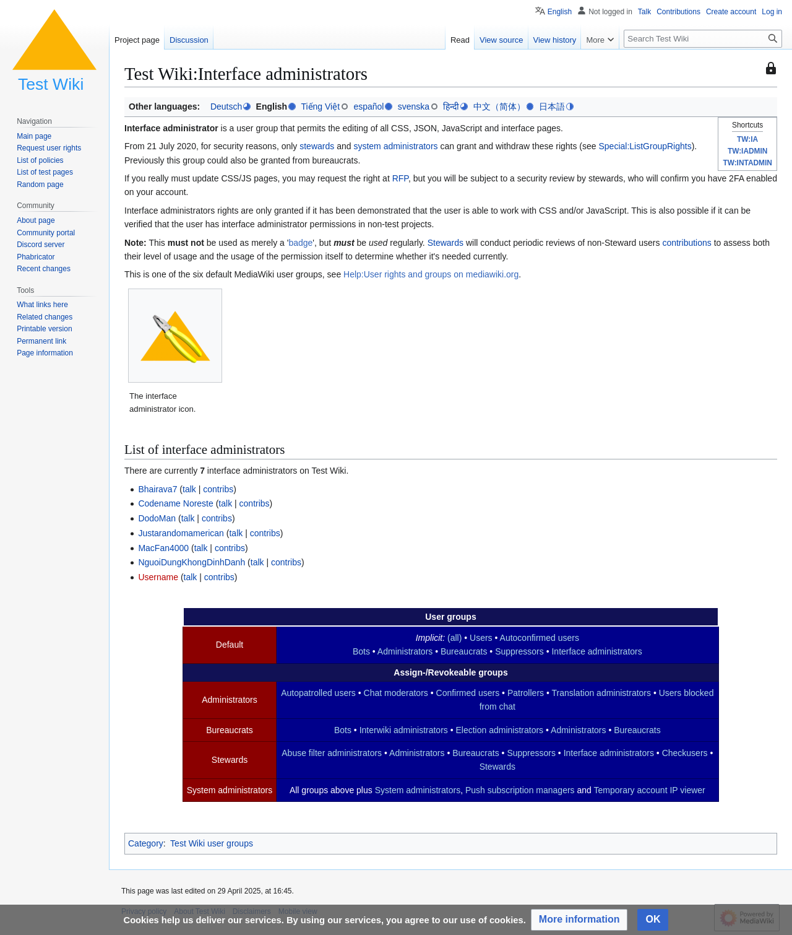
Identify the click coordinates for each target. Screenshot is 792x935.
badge (300, 243)
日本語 (552, 106)
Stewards (445, 243)
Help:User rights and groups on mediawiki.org (431, 274)
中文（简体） (499, 106)
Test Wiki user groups (211, 843)
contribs (218, 489)
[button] (579, 920)
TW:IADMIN (748, 151)
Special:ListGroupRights (644, 146)
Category (145, 843)
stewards (316, 146)
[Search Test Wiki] (703, 39)
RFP (400, 178)
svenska (413, 106)
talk (189, 489)
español (368, 106)
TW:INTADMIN (747, 163)
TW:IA (747, 139)
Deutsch (226, 106)
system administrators (395, 146)
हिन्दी (451, 106)
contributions (686, 243)
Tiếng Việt (320, 106)
